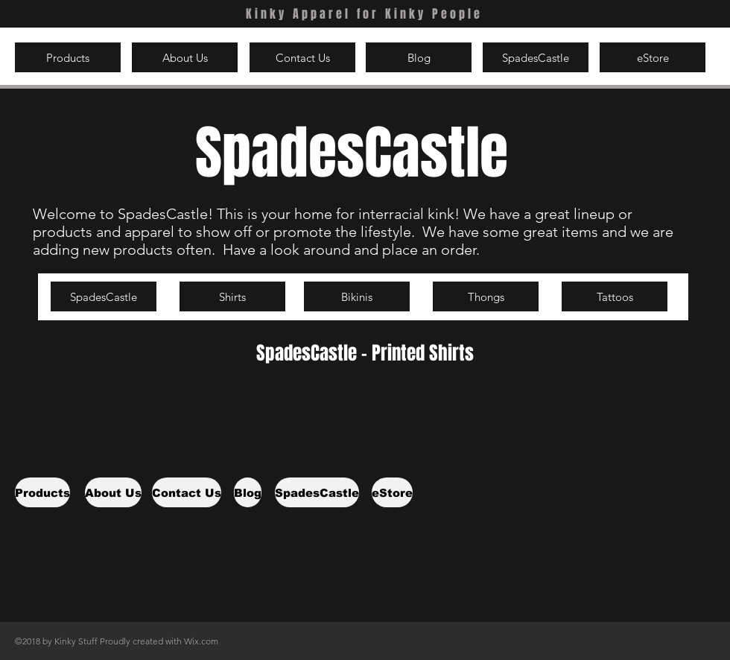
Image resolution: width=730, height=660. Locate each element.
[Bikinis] (357, 296)
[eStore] (652, 57)
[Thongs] (486, 296)
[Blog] (419, 57)
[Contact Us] (302, 57)
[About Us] (185, 57)
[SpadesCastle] (535, 57)
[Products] (68, 57)
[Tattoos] (614, 296)
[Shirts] (232, 296)
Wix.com (201, 641)
